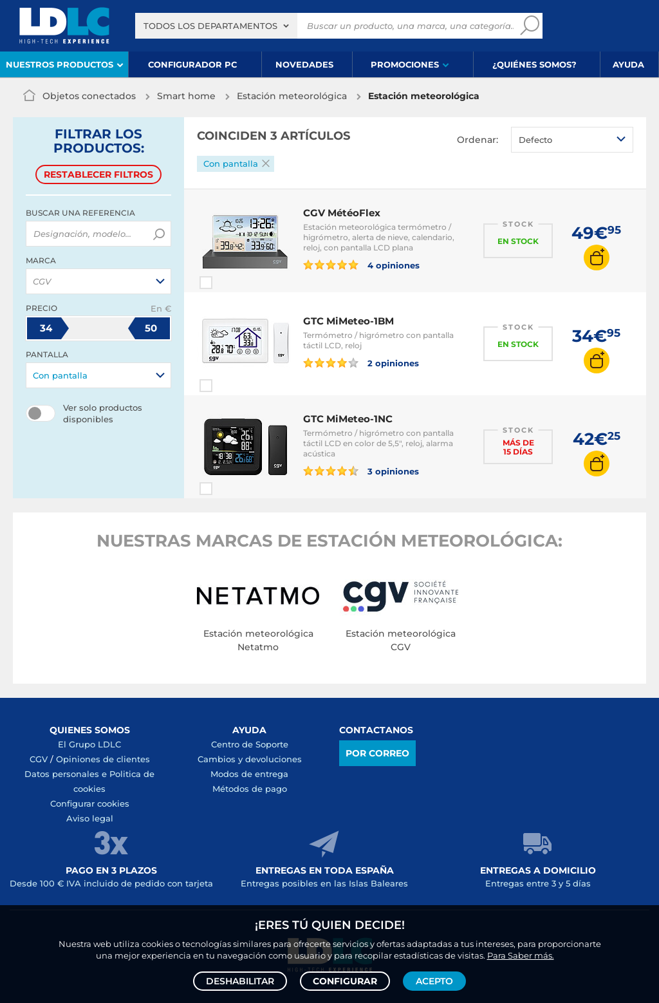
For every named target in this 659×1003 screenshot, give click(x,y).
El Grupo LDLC (89, 744)
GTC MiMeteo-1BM (348, 321)
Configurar (345, 981)
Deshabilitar (240, 981)
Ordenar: (477, 139)
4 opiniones (361, 264)
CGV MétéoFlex (341, 213)
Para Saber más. (520, 955)
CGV (39, 759)
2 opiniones (361, 362)
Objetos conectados (89, 96)
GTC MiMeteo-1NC (348, 419)
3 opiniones (361, 470)
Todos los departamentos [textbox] (210, 26)
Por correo (377, 753)
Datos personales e (66, 774)
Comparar (229, 282)
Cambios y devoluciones (250, 759)
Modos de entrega (249, 774)
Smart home (186, 96)
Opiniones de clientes (103, 759)
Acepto (434, 981)
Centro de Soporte (249, 744)
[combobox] (216, 26)
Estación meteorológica (292, 96)
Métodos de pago (249, 788)
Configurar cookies (89, 803)
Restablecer (98, 174)
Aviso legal (89, 818)
